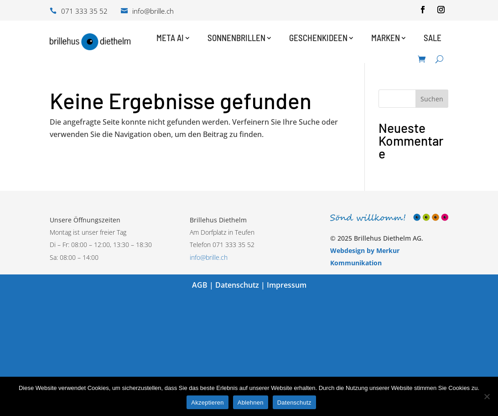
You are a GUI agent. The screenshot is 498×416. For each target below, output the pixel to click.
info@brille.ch (209, 257)
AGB (200, 285)
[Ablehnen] (486, 396)
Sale (432, 37)
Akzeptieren (207, 402)
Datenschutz (237, 285)
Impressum (286, 285)
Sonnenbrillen (236, 37)
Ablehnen (251, 402)
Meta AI (170, 37)
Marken (385, 37)
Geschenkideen (318, 37)
